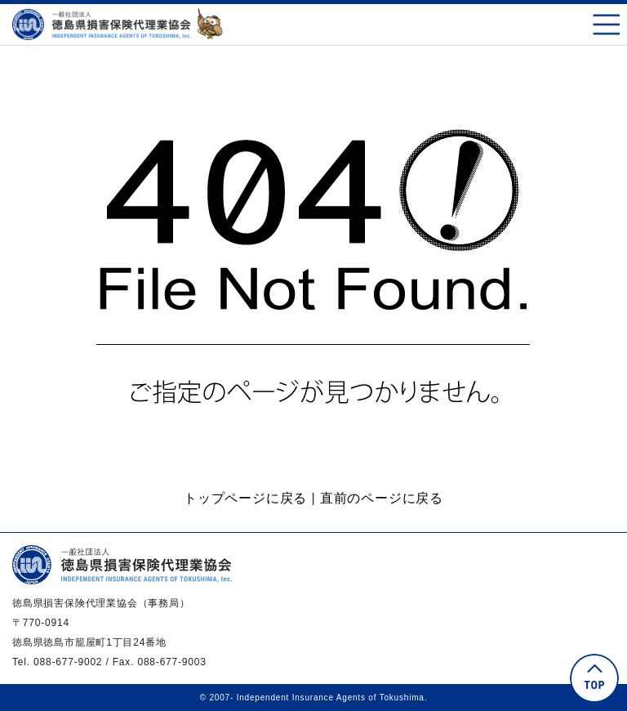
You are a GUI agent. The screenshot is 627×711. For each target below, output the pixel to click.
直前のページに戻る (381, 498)
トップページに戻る (245, 498)
